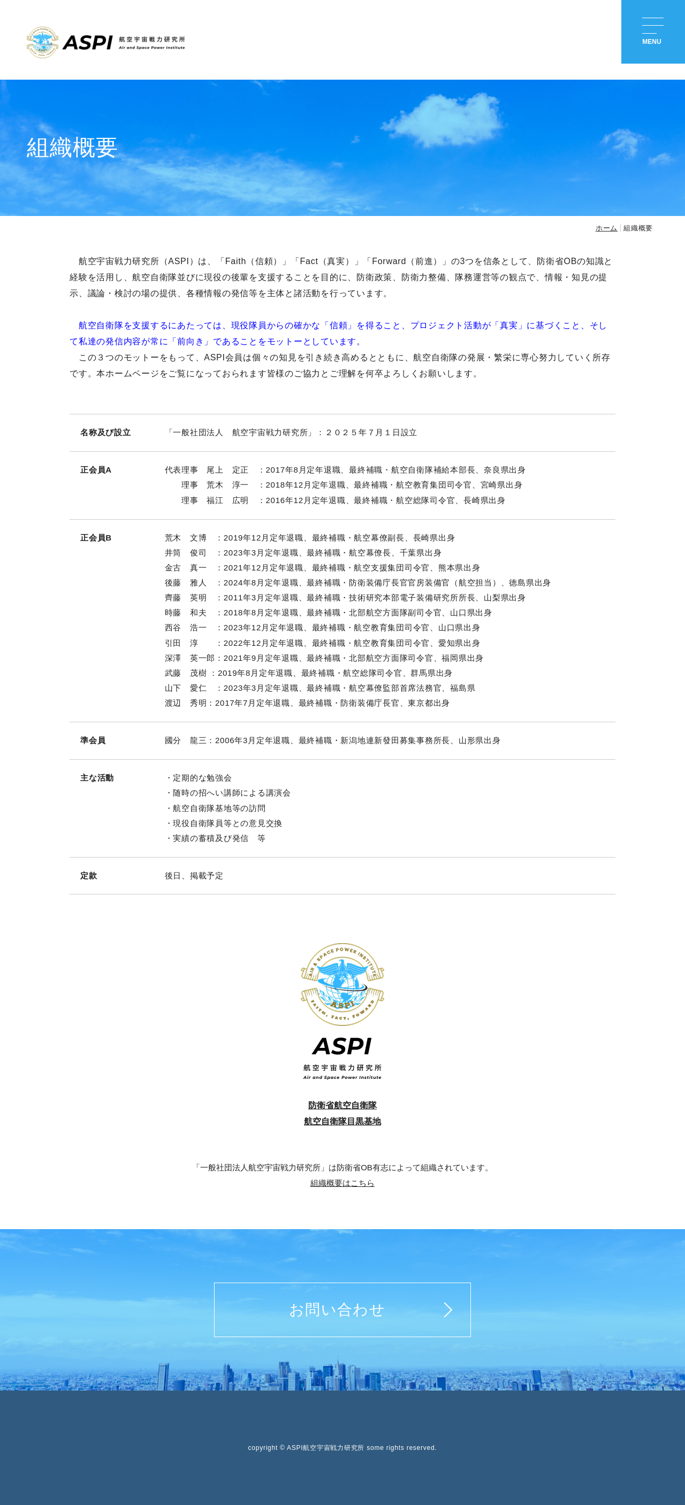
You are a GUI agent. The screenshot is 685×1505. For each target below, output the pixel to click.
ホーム (607, 228)
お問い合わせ (337, 1309)
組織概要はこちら (342, 1182)
